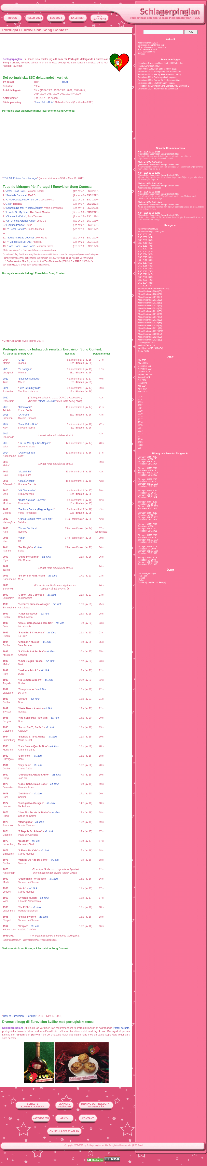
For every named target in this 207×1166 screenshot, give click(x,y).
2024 (140, 399)
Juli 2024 (142, 380)
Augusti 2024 (144, 377)
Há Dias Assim (27, 490)
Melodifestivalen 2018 (148, 320)
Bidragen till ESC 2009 (148, 551)
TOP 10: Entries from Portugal (20, 178)
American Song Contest (149, 232)
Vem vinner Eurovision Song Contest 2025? (157, 69)
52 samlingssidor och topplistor (152, 47)
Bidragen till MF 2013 (147, 502)
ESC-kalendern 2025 (147, 49)
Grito (8, 203)
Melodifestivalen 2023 (148, 334)
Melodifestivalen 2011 (148, 300)
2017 (5, 424)
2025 (140, 397)
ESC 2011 (142, 246)
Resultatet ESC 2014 (147, 497)
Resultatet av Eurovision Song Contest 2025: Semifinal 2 (163, 86)
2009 (140, 442)
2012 (140, 434)
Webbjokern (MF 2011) (148, 348)
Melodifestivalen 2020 (148, 325)
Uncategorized (144, 343)
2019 (5, 407)
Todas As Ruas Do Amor (21, 237)
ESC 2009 (142, 240)
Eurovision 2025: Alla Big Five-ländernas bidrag (159, 74)
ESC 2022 (142, 277)
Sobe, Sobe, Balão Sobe (21, 246)
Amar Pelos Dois (44, 102)
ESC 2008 (142, 237)
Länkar (141, 580)
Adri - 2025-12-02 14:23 (149, 152)
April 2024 (142, 389)
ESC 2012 (142, 249)
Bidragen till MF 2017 (147, 457)
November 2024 (145, 369)
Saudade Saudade (16, 195)
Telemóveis (25, 407)
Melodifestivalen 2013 (148, 306)
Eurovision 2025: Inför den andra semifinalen (158, 89)
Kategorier (170, 225)
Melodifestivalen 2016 (148, 314)
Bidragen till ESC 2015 (148, 484)
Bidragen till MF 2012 (147, 513)
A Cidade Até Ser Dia (19, 241)
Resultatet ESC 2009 (147, 553)
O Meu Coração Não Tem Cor (22, 199)
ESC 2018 (142, 266)
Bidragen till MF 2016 (147, 468)
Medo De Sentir (47, 401)
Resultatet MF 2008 (147, 560)
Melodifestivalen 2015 (148, 311)
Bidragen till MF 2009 (147, 546)
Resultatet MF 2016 (147, 470)
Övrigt (140, 351)
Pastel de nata (121, 1028)
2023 (5, 369)
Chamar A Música (15, 216)
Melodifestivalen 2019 (148, 323)
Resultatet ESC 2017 (147, 464)
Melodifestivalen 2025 (148, 340)
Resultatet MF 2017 (147, 459)
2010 (140, 439)
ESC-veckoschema (146, 52)
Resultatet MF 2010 (147, 537)
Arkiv (170, 356)
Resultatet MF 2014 (147, 493)
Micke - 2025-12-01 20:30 (150, 183)
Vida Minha (25, 471)
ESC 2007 (142, 234)
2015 (5, 443)
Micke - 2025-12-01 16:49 (150, 202)
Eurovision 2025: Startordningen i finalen (156, 83)
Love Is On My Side (17, 212)
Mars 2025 (143, 363)
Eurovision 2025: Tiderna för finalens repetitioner (160, 80)
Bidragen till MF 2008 (147, 558)
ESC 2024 (142, 283)
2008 (140, 445)
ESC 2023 (142, 280)
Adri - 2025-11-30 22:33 (149, 213)
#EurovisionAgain (146, 229)
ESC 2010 (142, 243)
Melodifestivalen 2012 (148, 303)
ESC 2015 (142, 257)
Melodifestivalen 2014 (148, 308)
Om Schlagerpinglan (147, 573)
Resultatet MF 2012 (147, 515)
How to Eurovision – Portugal (19, 1016)
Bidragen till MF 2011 (147, 524)
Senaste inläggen (171, 59)
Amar (22, 537)
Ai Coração (25, 369)
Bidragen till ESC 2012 (148, 517)
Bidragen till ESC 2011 (148, 529)
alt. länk (37, 547)
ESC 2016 (142, 260)
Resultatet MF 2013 (147, 504)
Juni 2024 (142, 383)
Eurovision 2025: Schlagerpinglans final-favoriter (160, 72)
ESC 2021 (142, 274)
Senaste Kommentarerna (170, 148)
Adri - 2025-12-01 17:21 (149, 192)
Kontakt (141, 578)
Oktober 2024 (144, 372)
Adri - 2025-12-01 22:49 (149, 173)
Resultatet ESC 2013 (147, 508)
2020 (5, 397)
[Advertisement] (67, 44)
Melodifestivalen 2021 (148, 328)
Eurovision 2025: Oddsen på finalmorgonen (157, 77)
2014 (5, 452)
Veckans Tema (144, 345)
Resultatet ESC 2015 (147, 486)
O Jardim (24, 414)
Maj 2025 (142, 360)
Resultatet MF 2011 (147, 526)
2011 (140, 436)
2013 (140, 431)
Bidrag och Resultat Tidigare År (170, 453)
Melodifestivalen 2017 (148, 317)
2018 (5, 414)
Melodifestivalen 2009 (148, 294)
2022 (5, 378)
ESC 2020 (142, 271)
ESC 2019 (142, 269)
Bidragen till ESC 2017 (148, 461)
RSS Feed (142, 576)
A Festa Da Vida (16, 229)
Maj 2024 (142, 386)
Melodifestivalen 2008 (148, 291)
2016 (5, 433)
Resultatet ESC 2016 (147, 475)
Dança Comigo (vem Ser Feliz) (35, 519)
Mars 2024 (143, 391)
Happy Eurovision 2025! (149, 66)
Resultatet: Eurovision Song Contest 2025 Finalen (160, 63)
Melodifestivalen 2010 (148, 297)
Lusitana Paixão (15, 225)
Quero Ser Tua (27, 452)
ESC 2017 (142, 263)
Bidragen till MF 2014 (147, 490)
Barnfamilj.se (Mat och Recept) (152, 582)
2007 (140, 448)
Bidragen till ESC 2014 (148, 495)
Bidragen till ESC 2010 (148, 540)
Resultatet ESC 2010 (147, 542)
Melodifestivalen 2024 (148, 43)
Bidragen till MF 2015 (147, 479)
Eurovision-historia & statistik (151, 288)
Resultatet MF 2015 (147, 482)
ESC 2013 (142, 251)
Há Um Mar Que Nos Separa (34, 443)
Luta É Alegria (26, 481)
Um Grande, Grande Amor (20, 220)
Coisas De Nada (28, 528)
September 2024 (145, 374)
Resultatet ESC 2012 (147, 520)
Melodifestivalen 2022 (148, 331)
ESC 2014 (142, 254)
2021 (5, 388)
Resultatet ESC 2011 (147, 531)
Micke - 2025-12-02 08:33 (150, 162)
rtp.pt (65, 81)
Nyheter (141, 54)
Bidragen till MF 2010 (147, 535)
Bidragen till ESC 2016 (148, 473)
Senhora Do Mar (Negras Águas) (24, 208)
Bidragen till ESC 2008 (148, 562)
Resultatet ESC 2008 (147, 564)
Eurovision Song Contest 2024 (151, 45)
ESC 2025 (142, 286)
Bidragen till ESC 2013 (148, 506)
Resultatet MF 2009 (147, 549)
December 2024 (145, 366)
